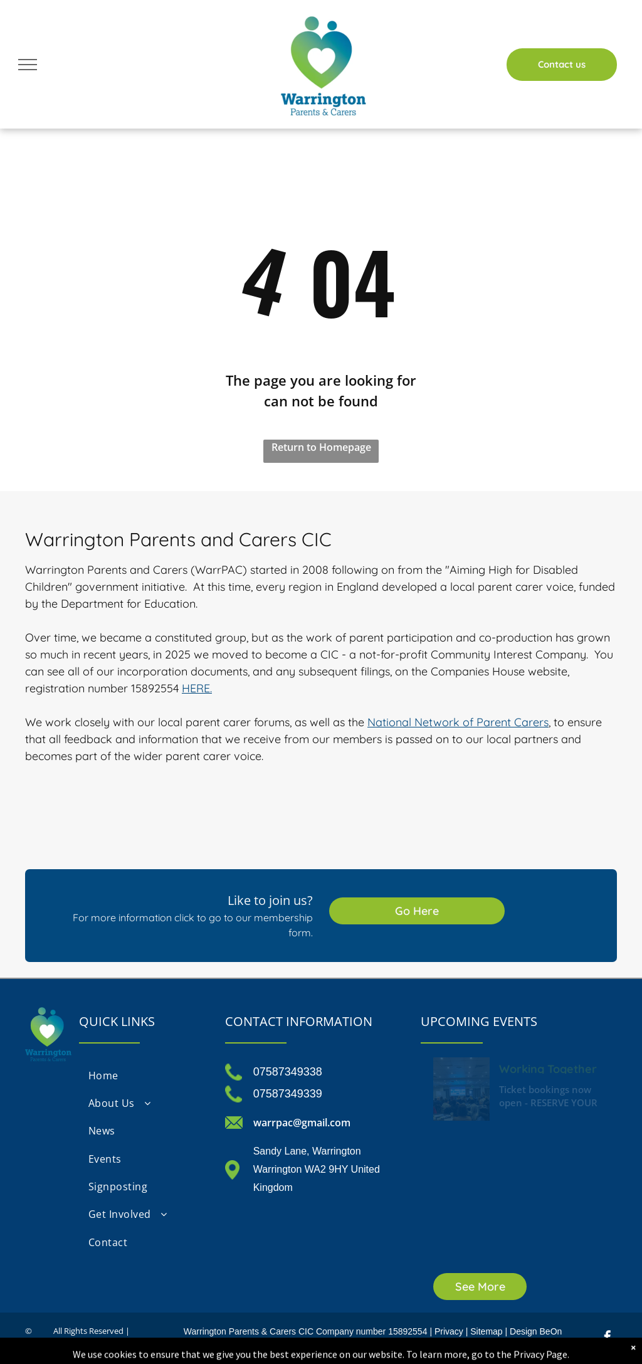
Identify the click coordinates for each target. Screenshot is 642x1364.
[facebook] (607, 1339)
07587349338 (287, 1071)
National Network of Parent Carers (458, 722)
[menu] (27, 64)
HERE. (197, 688)
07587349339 (287, 1093)
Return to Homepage (321, 447)
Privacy (448, 1331)
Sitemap (486, 1331)
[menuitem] (145, 1075)
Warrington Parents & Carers (240, 1331)
